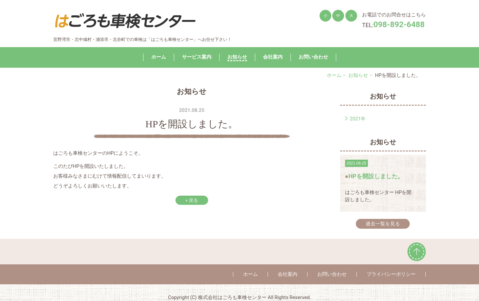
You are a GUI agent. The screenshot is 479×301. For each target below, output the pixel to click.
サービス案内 (196, 57)
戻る (192, 200)
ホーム (158, 57)
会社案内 (273, 57)
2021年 (358, 119)
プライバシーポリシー (391, 274)
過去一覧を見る (383, 224)
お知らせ (237, 57)
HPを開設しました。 (375, 176)
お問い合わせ (313, 57)
